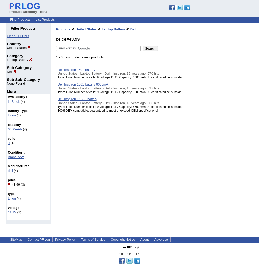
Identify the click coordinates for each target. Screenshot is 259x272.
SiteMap (16, 239)
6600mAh (15, 129)
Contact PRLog (39, 239)
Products (63, 29)
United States (19, 48)
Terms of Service (93, 239)
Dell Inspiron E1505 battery (77, 99)
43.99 (14, 184)
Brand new (16, 157)
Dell (11, 72)
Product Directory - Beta (28, 10)
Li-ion (12, 115)
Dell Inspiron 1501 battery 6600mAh (84, 84)
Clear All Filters (18, 36)
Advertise (161, 239)
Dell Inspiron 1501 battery (76, 70)
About (144, 239)
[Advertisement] (223, 132)
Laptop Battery (19, 60)
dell (10, 171)
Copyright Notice (123, 239)
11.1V (12, 212)
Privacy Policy (65, 239)
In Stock (14, 102)
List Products (45, 19)
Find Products (20, 19)
